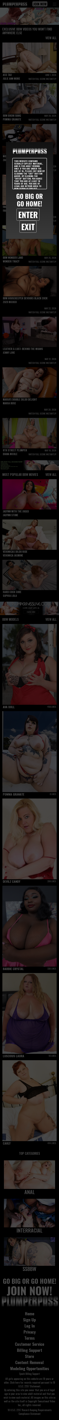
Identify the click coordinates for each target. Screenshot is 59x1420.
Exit (28, 226)
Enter (28, 214)
